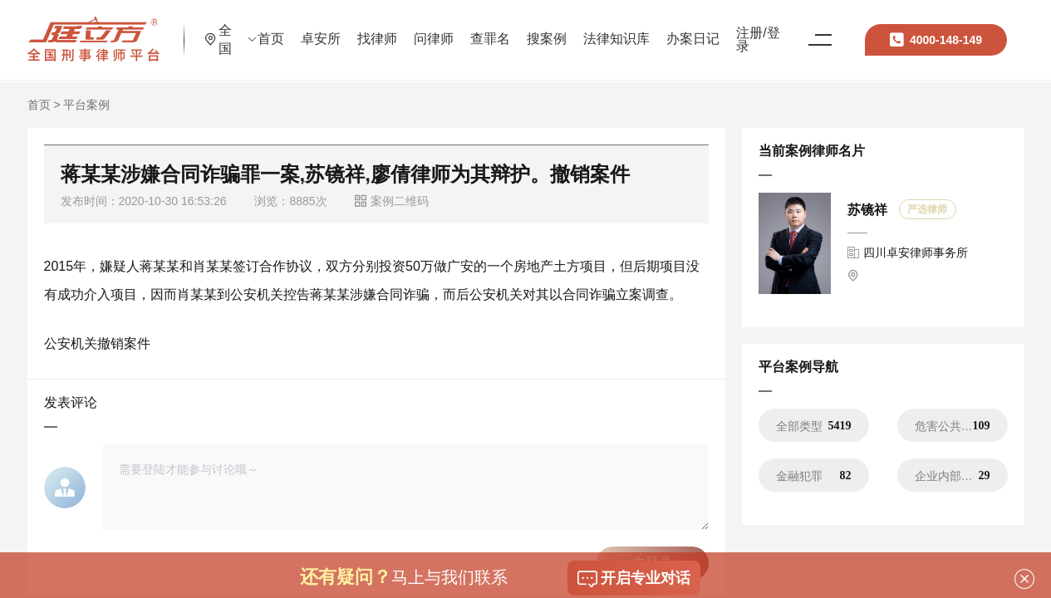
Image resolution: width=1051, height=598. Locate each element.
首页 (337, 29)
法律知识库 (683, 29)
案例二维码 (392, 201)
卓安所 (387, 29)
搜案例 (613, 29)
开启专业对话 (633, 579)
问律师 (500, 29)
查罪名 (557, 29)
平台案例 (86, 104)
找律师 (444, 29)
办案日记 (759, 29)
